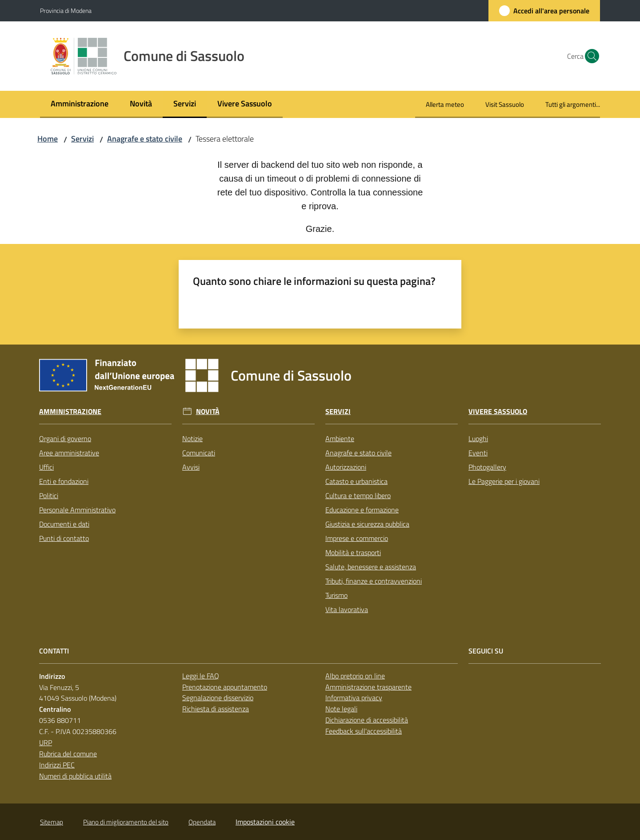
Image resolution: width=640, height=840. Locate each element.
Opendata (202, 822)
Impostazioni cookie (265, 821)
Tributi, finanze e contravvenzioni (373, 581)
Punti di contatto (64, 538)
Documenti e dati (64, 524)
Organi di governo (65, 438)
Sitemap (51, 822)
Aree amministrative (69, 452)
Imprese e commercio (356, 538)
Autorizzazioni (345, 467)
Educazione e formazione (362, 509)
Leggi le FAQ (200, 675)
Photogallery (487, 467)
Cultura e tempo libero (358, 495)
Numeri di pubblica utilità (75, 776)
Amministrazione (70, 411)
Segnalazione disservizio (217, 697)
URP (45, 742)
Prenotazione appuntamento (224, 687)
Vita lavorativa (346, 609)
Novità (208, 411)
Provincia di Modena (66, 10)
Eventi (478, 452)
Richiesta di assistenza (215, 708)
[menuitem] (79, 104)
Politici (48, 495)
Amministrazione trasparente (368, 687)
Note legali (341, 708)
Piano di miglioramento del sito (125, 822)
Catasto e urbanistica (356, 481)
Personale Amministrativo (77, 509)
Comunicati (198, 452)
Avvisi (191, 467)
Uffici (46, 467)
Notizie (192, 438)
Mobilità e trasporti (353, 552)
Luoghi (478, 438)
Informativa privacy (353, 697)
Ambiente (339, 438)
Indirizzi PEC (57, 764)
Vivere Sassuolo (497, 411)
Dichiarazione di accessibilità (366, 719)
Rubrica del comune (68, 753)
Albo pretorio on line (355, 675)
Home (47, 139)
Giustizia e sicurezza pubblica (367, 524)
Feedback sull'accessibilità (363, 731)
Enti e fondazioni (63, 481)
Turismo (336, 595)
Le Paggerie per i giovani (504, 481)
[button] (589, 56)
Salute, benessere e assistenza (370, 566)
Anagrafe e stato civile (144, 139)
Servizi (82, 139)
